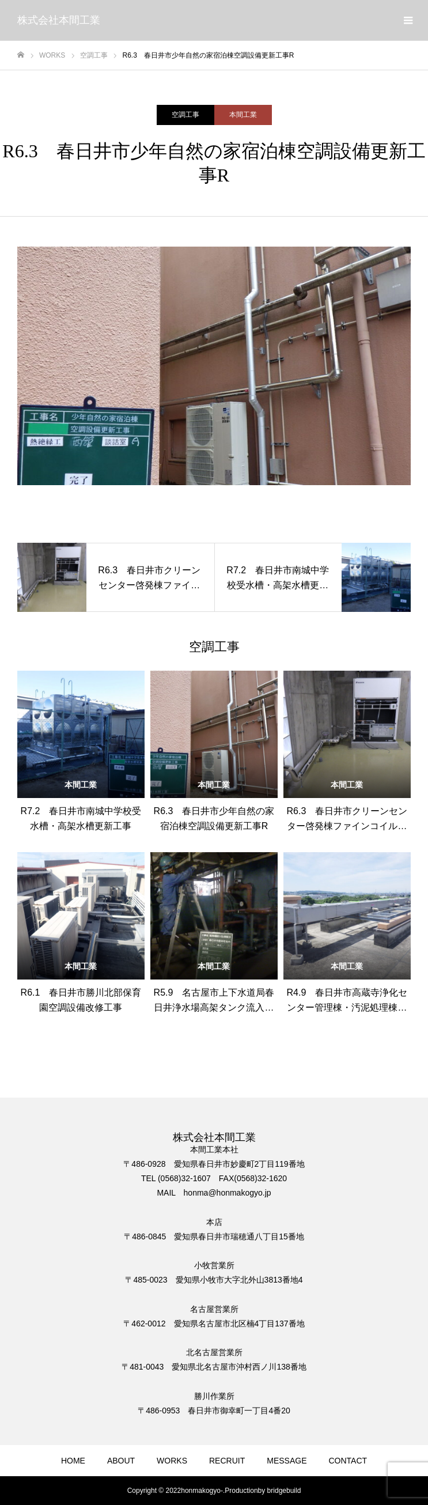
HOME (73, 1460)
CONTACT (347, 1460)
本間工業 (243, 115)
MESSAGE (286, 1460)
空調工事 (185, 115)
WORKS (172, 1460)
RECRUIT (227, 1460)
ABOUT (121, 1460)
